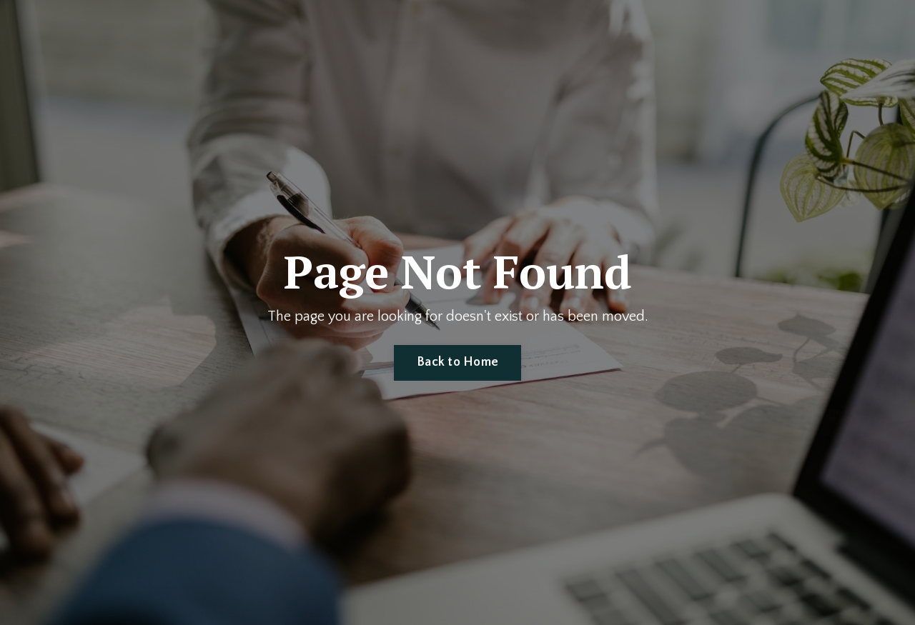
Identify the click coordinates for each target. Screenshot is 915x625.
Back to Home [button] (457, 362)
